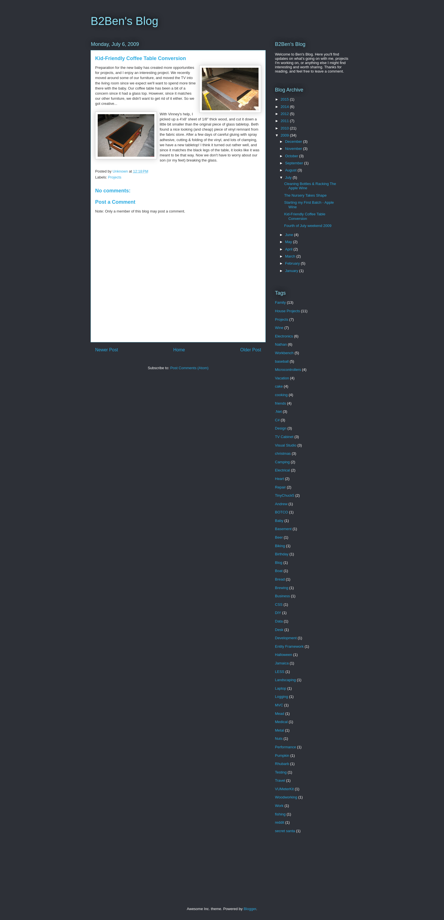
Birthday (282, 554)
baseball (282, 361)
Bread (280, 579)
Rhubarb (282, 764)
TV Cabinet (284, 437)
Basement (283, 529)
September (294, 163)
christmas (283, 453)
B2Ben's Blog (124, 21)
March (290, 256)
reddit (279, 822)
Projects (114, 177)
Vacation (282, 378)
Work (279, 806)
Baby (279, 521)
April (289, 249)
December (294, 141)
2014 (285, 107)
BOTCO (281, 512)
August (291, 170)
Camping (282, 462)
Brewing (281, 588)
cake (279, 386)
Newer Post (106, 349)
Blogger (250, 909)
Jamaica (282, 663)
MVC (279, 705)
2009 (285, 135)
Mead (279, 713)
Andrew (281, 504)
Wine (279, 328)
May (289, 242)
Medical (281, 722)
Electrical (282, 470)
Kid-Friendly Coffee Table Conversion (304, 216)
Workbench (284, 353)
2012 (285, 114)
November (294, 148)
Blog (278, 562)
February (293, 263)
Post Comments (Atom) (189, 368)
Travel (280, 780)
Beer (279, 537)
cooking (281, 395)
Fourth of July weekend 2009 (307, 226)
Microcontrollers (288, 369)
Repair (280, 487)
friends (280, 403)
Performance (285, 747)
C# (277, 420)
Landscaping (285, 680)
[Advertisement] (193, 875)
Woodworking (286, 797)
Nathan (281, 344)
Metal (279, 730)
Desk (279, 630)
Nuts (279, 738)
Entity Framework (289, 646)
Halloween (283, 655)
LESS (279, 672)
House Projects (287, 311)
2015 (285, 99)
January (292, 271)
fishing (280, 814)
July (289, 177)
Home (179, 349)
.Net (278, 411)
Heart (279, 479)
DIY (278, 613)
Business (282, 596)
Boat (279, 571)
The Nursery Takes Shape (305, 195)
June (289, 235)
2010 (285, 128)
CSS (279, 604)
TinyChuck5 (284, 495)
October (292, 156)
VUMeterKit (284, 789)
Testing (281, 772)
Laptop (280, 688)
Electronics (284, 336)
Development (286, 638)
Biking (280, 546)
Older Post (250, 349)
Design (280, 428)
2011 (285, 121)
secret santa (285, 831)
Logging (281, 696)
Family (280, 302)
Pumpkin (282, 755)
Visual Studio (285, 445)
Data (279, 621)
